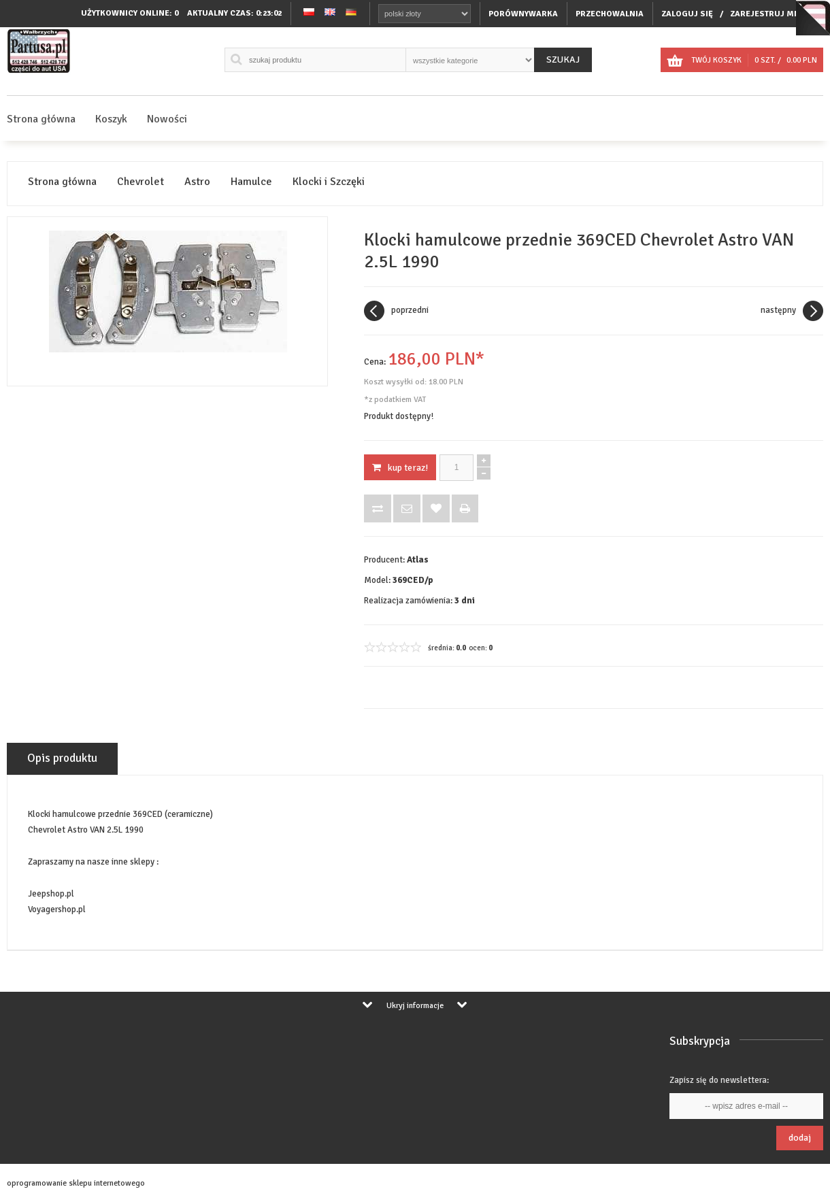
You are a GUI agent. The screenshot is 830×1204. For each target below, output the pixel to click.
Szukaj (563, 59)
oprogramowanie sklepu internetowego (76, 1183)
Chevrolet (140, 181)
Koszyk (111, 119)
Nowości (167, 119)
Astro (197, 181)
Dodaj (799, 1137)
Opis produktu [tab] (62, 758)
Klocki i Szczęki (329, 181)
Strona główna (41, 119)
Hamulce (251, 181)
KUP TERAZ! (400, 467)
